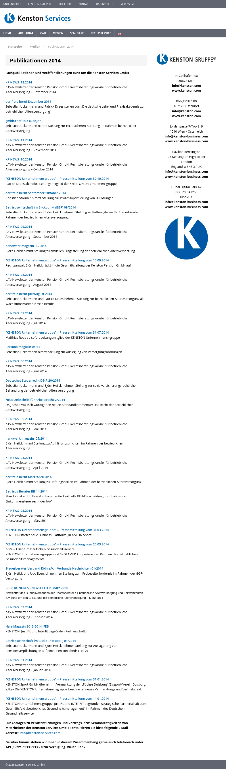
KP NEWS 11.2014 (19, 140)
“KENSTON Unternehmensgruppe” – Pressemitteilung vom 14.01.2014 (57, 698)
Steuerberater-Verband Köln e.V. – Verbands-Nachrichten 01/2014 (54, 568)
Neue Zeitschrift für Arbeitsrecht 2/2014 (35, 400)
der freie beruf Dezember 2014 (28, 101)
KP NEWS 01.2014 (19, 660)
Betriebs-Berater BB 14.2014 (27, 491)
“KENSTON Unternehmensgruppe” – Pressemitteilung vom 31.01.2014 (57, 679)
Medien (58, 33)
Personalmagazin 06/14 (23, 347)
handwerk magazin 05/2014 (26, 438)
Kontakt (84, 4)
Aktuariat (25, 33)
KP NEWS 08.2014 (19, 274)
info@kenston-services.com (39, 733)
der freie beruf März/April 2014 (29, 477)
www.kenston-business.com (186, 141)
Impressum (127, 4)
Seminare (77, 33)
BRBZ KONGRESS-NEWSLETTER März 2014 (38, 588)
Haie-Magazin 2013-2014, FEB (27, 626)
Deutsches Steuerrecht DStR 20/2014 (33, 380)
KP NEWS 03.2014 (19, 510)
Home (7, 33)
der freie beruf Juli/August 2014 (29, 294)
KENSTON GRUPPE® (39, 4)
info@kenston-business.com (186, 136)
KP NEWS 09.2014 (19, 226)
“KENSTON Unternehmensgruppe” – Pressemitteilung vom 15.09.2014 (57, 260)
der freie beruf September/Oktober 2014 (36, 193)
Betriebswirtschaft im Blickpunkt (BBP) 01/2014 (41, 641)
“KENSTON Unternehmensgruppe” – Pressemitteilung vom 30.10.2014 (57, 178)
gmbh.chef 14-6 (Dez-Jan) (24, 121)
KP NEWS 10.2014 (19, 159)
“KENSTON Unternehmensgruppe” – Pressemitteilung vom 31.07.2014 (57, 332)
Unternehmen (12, 4)
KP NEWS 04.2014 (19, 458)
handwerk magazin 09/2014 (26, 246)
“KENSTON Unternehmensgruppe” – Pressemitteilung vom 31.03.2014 (57, 530)
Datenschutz (104, 4)
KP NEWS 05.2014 (19, 419)
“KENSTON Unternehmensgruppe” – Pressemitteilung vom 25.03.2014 (57, 544)
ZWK (43, 33)
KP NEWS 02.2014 (19, 607)
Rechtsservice (101, 33)
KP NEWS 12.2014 (19, 82)
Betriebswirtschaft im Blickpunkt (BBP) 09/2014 (41, 207)
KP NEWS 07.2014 (19, 313)
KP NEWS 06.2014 (19, 361)
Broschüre (65, 4)
